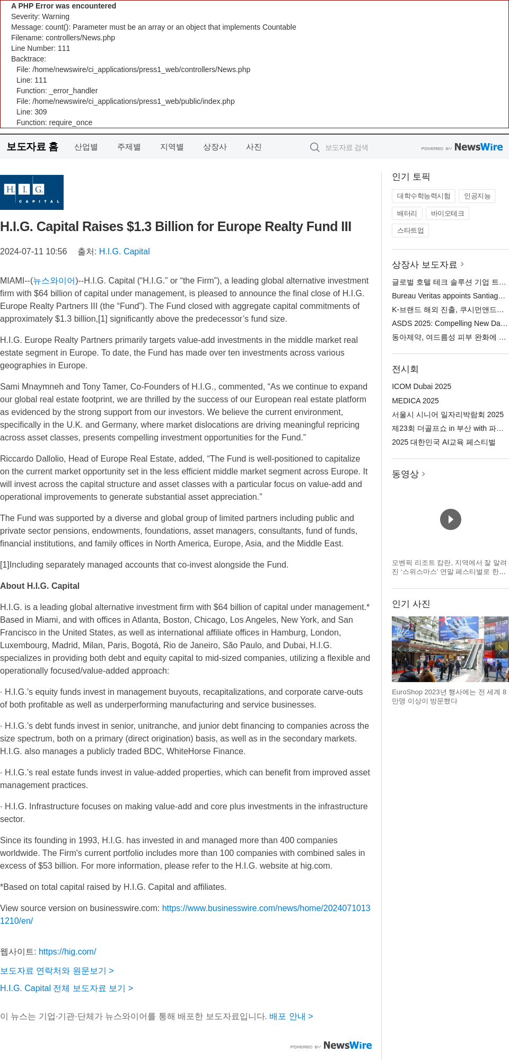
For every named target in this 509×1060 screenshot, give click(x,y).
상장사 (215, 146)
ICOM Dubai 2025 (421, 386)
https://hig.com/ (67, 951)
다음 (500, 649)
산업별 (86, 146)
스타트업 (410, 230)
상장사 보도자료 (425, 265)
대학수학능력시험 (423, 196)
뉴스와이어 (54, 280)
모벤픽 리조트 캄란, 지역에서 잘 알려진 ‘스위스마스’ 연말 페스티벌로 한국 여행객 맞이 (449, 572)
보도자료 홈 (32, 146)
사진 (254, 146)
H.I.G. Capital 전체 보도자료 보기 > (66, 988)
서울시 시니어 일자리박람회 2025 (448, 414)
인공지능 (477, 196)
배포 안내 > (291, 1016)
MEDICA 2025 (415, 400)
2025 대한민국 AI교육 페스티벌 (444, 442)
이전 (400, 649)
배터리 (407, 213)
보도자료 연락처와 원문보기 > (57, 970)
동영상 (405, 474)
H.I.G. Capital (124, 251)
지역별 (172, 146)
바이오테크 (447, 213)
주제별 (129, 146)
